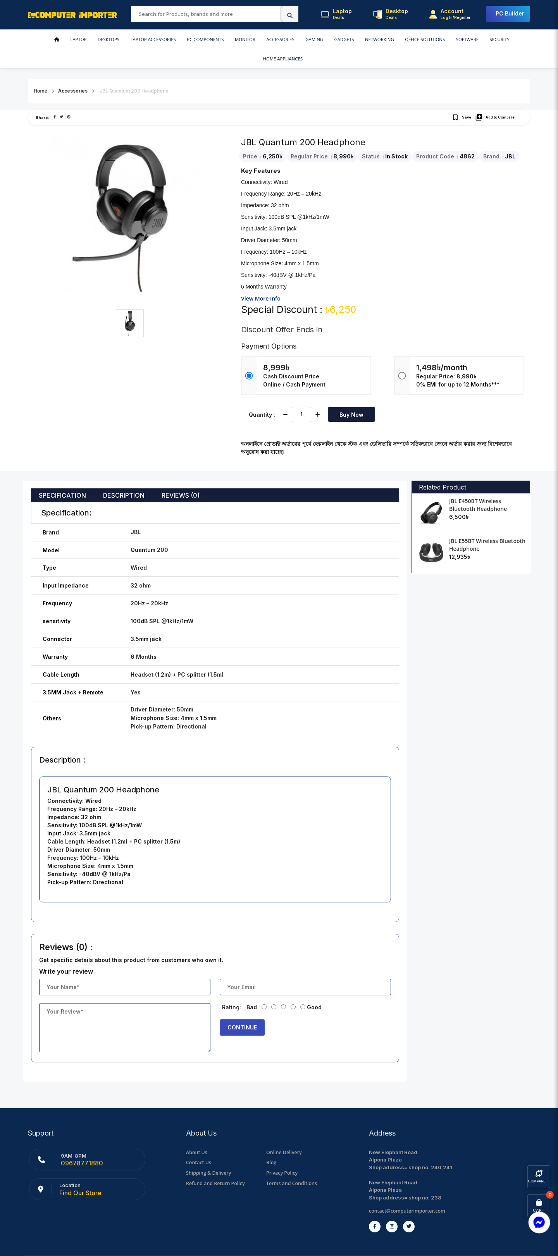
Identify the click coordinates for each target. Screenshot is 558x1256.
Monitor (207, 39)
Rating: (231, 988)
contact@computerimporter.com (409, 1191)
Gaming (269, 39)
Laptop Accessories (120, 39)
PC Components (170, 39)
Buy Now (351, 395)
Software (410, 39)
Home (40, 72)
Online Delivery (284, 1133)
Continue (242, 1008)
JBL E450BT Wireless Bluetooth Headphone (478, 485)
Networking (328, 39)
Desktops (78, 39)
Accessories (238, 39)
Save (461, 98)
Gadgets (296, 39)
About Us (197, 1133)
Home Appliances (477, 39)
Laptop (51, 39)
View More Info (261, 279)
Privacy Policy (282, 1153)
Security (439, 39)
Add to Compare (495, 98)
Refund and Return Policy (217, 1163)
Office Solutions (371, 39)
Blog (271, 1143)
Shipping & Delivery (209, 1153)
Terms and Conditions (292, 1163)
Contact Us (199, 1143)
